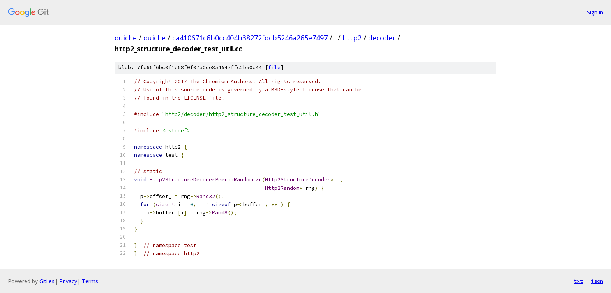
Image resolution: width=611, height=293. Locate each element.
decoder (382, 37)
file (274, 67)
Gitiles (47, 281)
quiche (126, 37)
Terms (90, 281)
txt (578, 280)
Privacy (68, 281)
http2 (352, 37)
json (597, 280)
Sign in (595, 12)
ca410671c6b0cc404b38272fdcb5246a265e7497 (250, 37)
